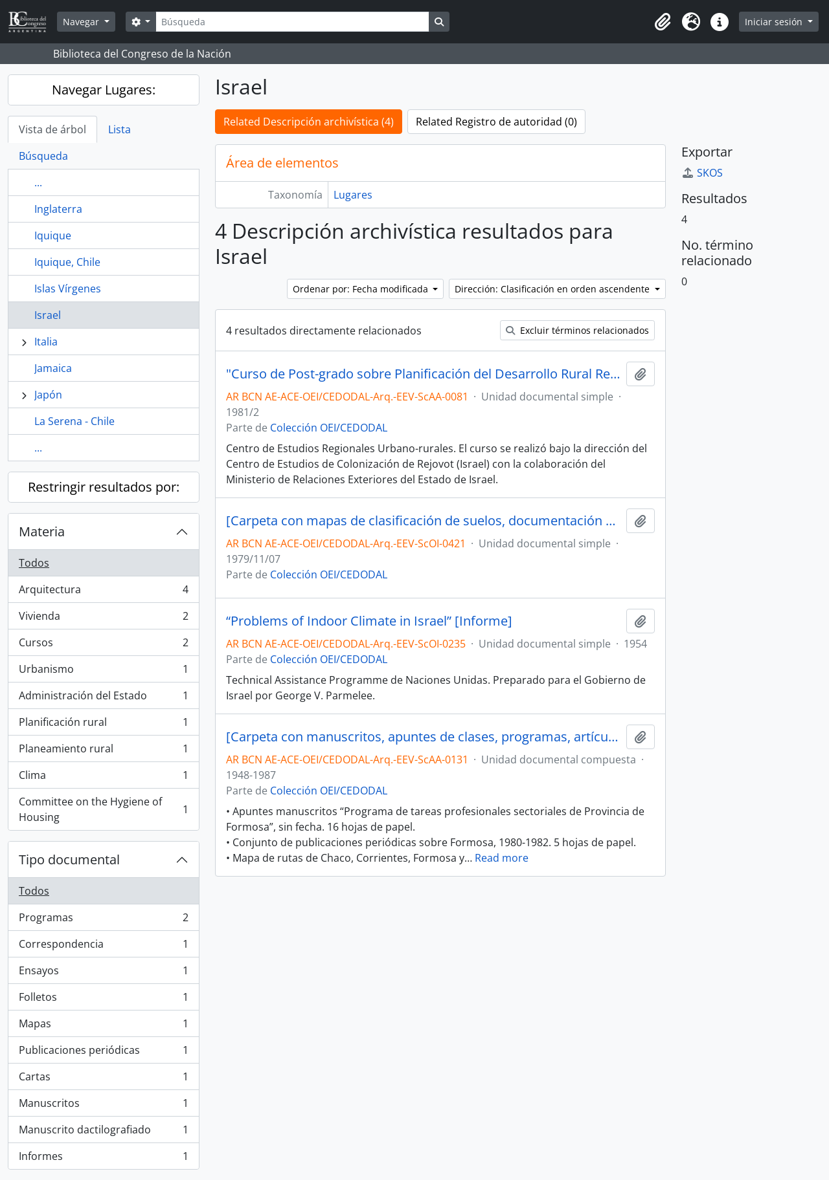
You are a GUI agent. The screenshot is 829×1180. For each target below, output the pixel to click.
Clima (103, 778)
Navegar (82, 22)
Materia (42, 531)
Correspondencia (103, 946)
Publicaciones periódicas (103, 1053)
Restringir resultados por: (103, 487)
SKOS (702, 173)
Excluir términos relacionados (577, 330)
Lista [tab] (119, 129)
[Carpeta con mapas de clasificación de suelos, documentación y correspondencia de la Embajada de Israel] (423, 521)
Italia (46, 341)
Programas (103, 920)
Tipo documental (69, 859)
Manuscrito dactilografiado (103, 1132)
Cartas (103, 1079)
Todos (34, 563)
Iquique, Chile (67, 262)
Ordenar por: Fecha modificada (362, 289)
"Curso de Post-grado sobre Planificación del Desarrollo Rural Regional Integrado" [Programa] (423, 374)
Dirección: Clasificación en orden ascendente (553, 289)
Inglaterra (58, 209)
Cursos (103, 645)
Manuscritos (103, 1106)
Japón (48, 395)
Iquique (52, 235)
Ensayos (103, 973)
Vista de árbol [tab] (52, 129)
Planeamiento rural (103, 751)
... (38, 182)
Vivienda (103, 618)
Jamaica (53, 368)
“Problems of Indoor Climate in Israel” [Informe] (369, 621)
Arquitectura (103, 592)
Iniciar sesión (775, 22)
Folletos (103, 1000)
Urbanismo (103, 672)
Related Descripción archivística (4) (308, 122)
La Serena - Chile (74, 421)
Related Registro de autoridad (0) (496, 122)
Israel (47, 315)
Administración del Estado (103, 698)
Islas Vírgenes (67, 288)
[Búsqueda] (292, 22)
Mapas (103, 1026)
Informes (103, 1158)
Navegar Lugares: (103, 89)
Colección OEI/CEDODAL (328, 428)
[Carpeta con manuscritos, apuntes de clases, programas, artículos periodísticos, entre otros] (423, 737)
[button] (662, 22)
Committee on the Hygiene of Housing (103, 809)
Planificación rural (103, 725)
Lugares (353, 195)
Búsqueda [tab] (43, 156)
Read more (501, 858)
